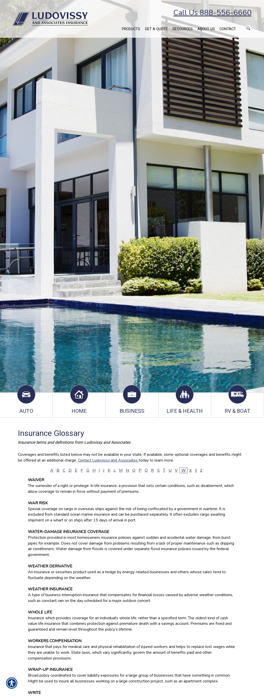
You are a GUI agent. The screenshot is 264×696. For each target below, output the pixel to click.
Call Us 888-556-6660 (212, 13)
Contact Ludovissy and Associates (108, 460)
